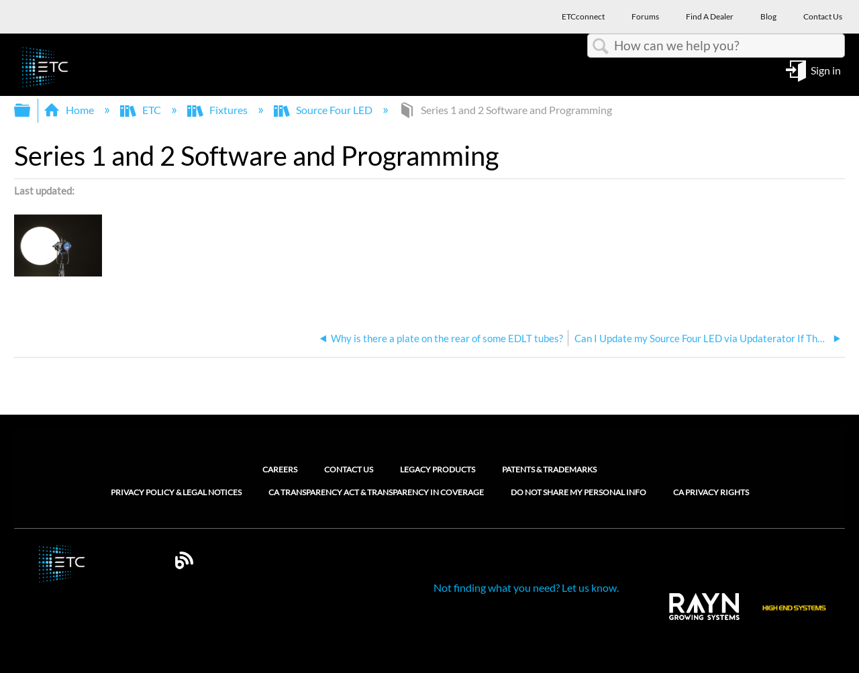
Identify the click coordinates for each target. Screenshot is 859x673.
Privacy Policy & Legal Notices (176, 492)
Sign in (826, 69)
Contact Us (348, 469)
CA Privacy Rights (711, 492)
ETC (141, 109)
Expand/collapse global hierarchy (31, 110)
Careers (279, 469)
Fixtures (218, 109)
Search (600, 46)
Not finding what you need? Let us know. (526, 587)
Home (70, 109)
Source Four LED (324, 109)
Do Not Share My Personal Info (578, 492)
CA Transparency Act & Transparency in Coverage (376, 492)
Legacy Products (437, 469)
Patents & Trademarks (549, 469)
